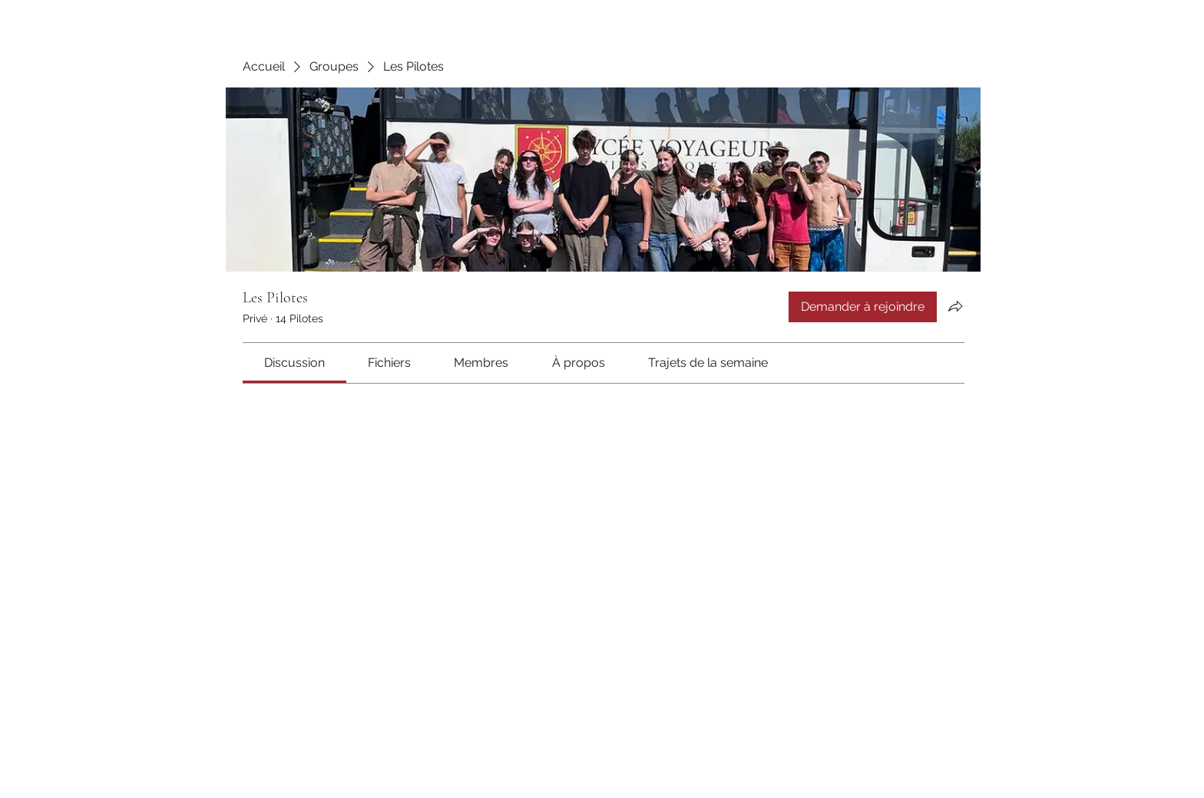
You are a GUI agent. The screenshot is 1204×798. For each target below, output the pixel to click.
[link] (294, 362)
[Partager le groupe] (955, 306)
